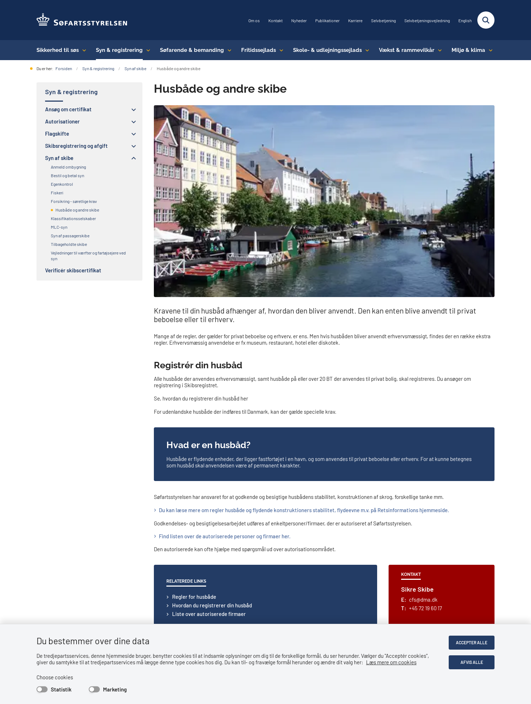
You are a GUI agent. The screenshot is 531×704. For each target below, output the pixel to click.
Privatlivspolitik (452, 527)
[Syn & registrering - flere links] (146, 50)
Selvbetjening (383, 20)
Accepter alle (471, 642)
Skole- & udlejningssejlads (327, 50)
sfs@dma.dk (212, 538)
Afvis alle (472, 662)
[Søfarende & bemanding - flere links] (228, 50)
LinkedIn (52, 570)
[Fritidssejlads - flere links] (279, 50)
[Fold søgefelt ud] (486, 20)
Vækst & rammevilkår (406, 50)
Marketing (115, 689)
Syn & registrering (119, 50)
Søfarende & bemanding (192, 50)
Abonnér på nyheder (65, 563)
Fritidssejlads (258, 50)
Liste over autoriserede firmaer (209, 429)
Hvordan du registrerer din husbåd (212, 420)
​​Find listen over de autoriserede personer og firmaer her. (225, 351)
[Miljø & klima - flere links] (489, 50)
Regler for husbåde (194, 411)
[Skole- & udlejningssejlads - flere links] (365, 50)
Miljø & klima (468, 50)
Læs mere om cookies (391, 662)
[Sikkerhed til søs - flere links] (82, 50)
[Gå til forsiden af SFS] (82, 20)
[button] (132, 110)
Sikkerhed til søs (57, 50)
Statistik (61, 689)
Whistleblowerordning (459, 544)
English (465, 20)
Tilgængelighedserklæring (464, 535)
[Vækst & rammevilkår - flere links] (438, 50)
